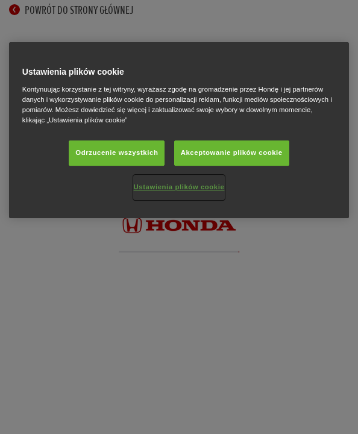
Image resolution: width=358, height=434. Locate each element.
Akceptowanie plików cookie (232, 152)
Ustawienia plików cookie (179, 186)
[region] (179, 130)
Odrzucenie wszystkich (116, 152)
